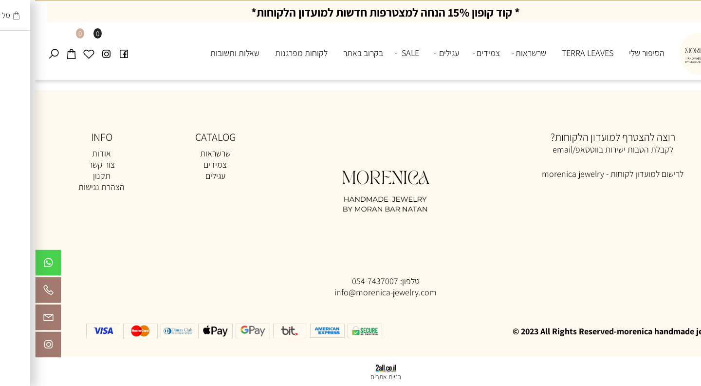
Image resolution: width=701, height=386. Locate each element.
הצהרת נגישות (66, 187)
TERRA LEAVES (552, 52)
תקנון (66, 175)
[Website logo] (664, 51)
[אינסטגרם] (71, 53)
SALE (372, 53)
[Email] (13, 319)
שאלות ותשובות (199, 52)
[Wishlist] (53, 53)
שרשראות (494, 53)
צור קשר (67, 164)
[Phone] (13, 292)
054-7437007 (340, 281)
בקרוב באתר (328, 52)
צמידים (451, 53)
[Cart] (36, 53)
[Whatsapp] (13, 265)
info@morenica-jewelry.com (350, 292)
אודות (66, 153)
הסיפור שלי (611, 52)
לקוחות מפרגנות (266, 52)
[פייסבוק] (88, 53)
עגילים (411, 53)
